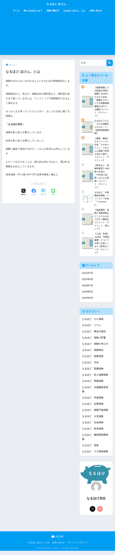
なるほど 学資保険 (92, 401)
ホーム (16, 10)
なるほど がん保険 (92, 321)
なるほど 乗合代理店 (94, 334)
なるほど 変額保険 (92, 384)
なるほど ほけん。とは (74, 10)
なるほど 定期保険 (92, 407)
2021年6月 (87, 281)
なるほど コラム (91, 328)
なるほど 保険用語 (92, 359)
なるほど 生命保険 (92, 426)
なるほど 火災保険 (92, 420)
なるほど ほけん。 (57, 4)
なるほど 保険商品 (92, 353)
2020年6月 (87, 294)
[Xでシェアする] (23, 192)
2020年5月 (87, 300)
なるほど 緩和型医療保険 (95, 440)
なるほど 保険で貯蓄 (94, 340)
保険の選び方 (53, 10)
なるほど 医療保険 (92, 372)
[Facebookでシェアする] (33, 192)
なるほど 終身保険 (92, 432)
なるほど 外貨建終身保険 (95, 392)
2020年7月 (87, 288)
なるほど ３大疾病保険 (95, 455)
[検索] (109, 63)
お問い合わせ (95, 10)
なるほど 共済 (90, 365)
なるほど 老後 (90, 449)
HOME (57, 541)
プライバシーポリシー (77, 547)
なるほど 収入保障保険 (95, 378)
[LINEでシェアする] (53, 192)
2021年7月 (87, 275)
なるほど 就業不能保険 (95, 413)
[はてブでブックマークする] (43, 192)
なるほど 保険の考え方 (95, 346)
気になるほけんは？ (33, 10)
